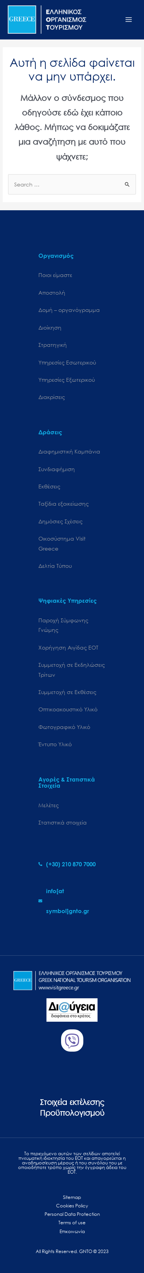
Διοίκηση (49, 327)
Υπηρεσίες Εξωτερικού (66, 379)
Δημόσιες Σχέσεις (60, 521)
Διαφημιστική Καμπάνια (69, 451)
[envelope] (72, 901)
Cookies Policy (72, 1205)
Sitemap (72, 1197)
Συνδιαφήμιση (56, 469)
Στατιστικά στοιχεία (62, 822)
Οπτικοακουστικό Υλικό (68, 709)
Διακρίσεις (51, 397)
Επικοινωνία (72, 1231)
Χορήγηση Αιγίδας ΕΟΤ (68, 647)
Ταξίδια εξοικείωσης (63, 503)
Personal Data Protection (72, 1214)
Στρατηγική (52, 344)
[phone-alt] (67, 864)
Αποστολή (51, 292)
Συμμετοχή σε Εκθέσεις (67, 692)
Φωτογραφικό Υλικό (64, 726)
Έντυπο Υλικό (55, 744)
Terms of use (72, 1222)
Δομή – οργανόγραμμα (69, 309)
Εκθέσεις (49, 486)
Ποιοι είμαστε (55, 275)
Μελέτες (48, 805)
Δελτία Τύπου (55, 565)
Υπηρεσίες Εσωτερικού (67, 362)
